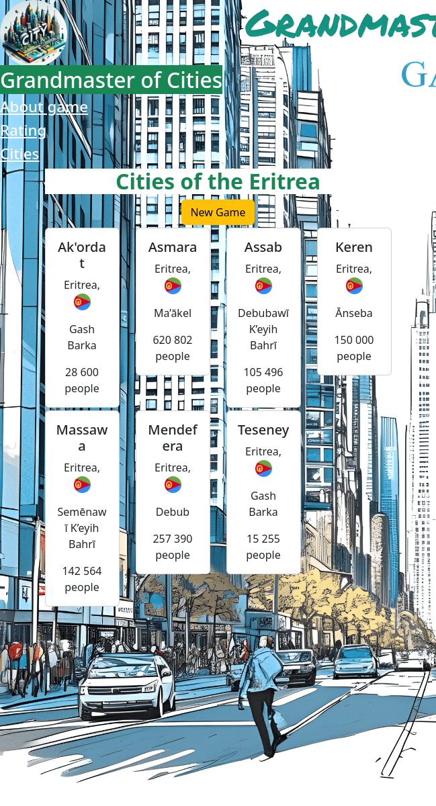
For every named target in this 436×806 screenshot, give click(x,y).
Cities (19, 153)
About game (44, 106)
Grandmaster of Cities (111, 79)
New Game (217, 212)
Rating (23, 130)
